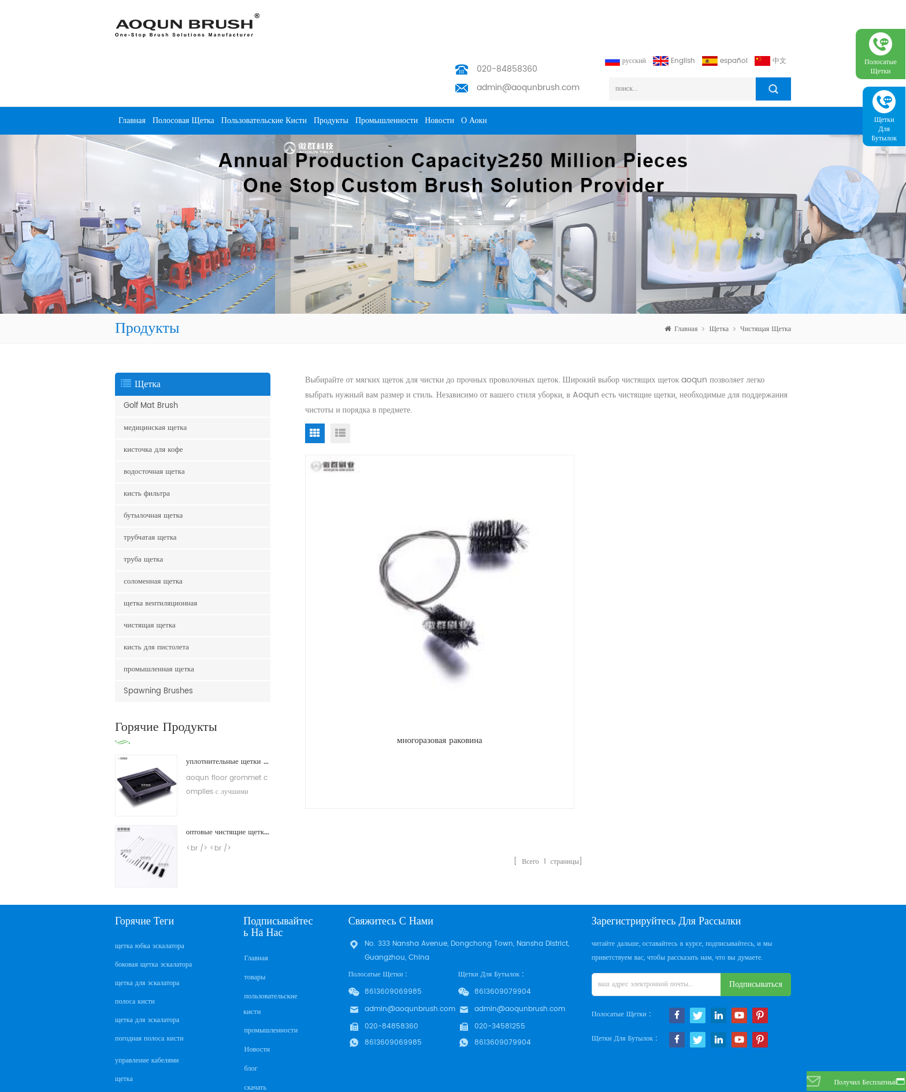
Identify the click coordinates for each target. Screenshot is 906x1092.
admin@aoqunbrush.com (528, 42)
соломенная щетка (153, 536)
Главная (132, 74)
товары (253, 930)
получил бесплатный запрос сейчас (853, 1085)
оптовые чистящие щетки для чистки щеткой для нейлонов (228, 787)
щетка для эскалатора (147, 937)
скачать (254, 1037)
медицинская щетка (155, 382)
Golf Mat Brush (151, 360)
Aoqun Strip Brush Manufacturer (431, 1080)
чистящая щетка (765, 283)
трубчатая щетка (150, 492)
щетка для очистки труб (151, 1051)
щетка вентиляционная (160, 558)
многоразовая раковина (382, 580)
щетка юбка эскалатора (149, 900)
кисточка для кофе (153, 404)
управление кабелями (147, 1014)
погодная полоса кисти (149, 992)
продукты (331, 74)
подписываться (755, 938)
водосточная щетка (154, 426)
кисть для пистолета (156, 602)
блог (250, 1019)
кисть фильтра (147, 448)
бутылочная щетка (153, 470)
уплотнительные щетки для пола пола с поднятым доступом (228, 716)
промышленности (386, 74)
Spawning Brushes (158, 646)
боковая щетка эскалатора (153, 918)
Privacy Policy (267, 1056)
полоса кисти (135, 955)
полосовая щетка (183, 74)
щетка (719, 283)
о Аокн (474, 74)
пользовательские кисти (264, 74)
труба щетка (143, 514)
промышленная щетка (159, 624)
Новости (439, 74)
